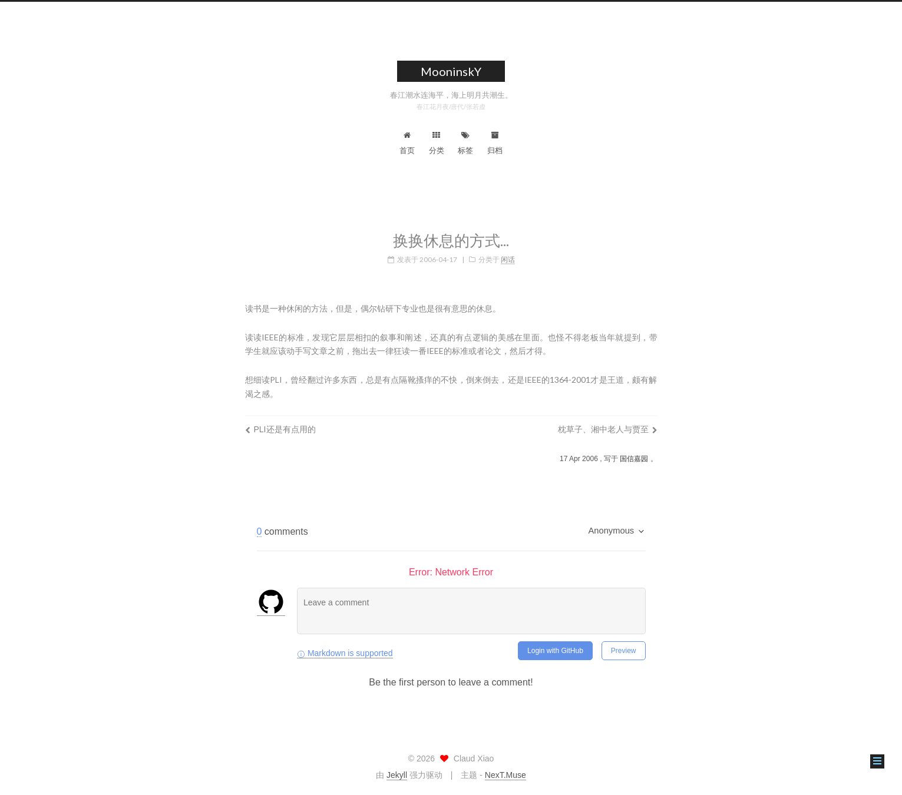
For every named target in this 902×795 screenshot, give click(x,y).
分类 (436, 143)
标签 (465, 143)
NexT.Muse (505, 775)
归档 (495, 143)
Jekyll (396, 775)
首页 (407, 143)
